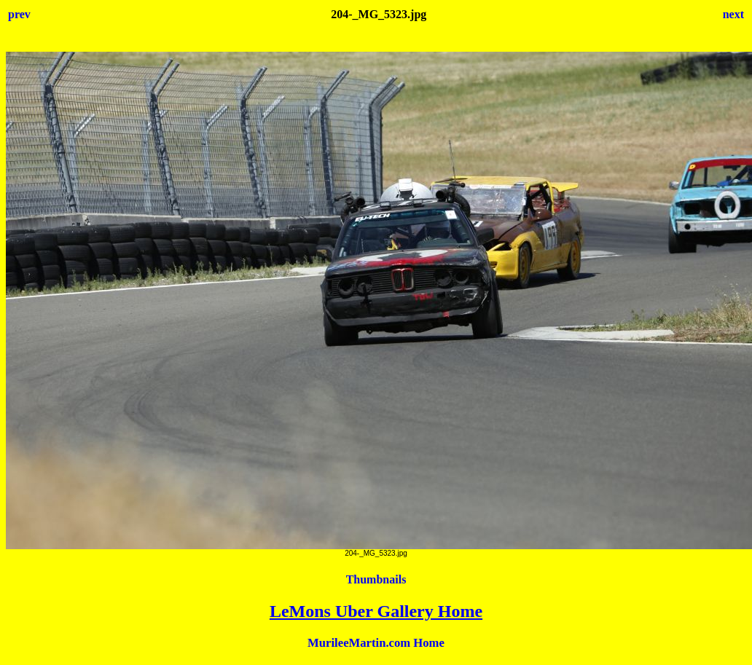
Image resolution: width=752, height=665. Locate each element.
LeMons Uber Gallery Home (376, 611)
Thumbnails (376, 579)
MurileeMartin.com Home (376, 643)
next (733, 14)
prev (19, 14)
